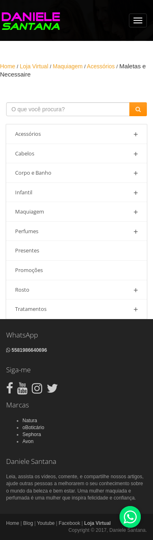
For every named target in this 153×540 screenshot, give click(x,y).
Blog (28, 523)
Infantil (76, 192)
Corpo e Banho (76, 172)
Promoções (29, 270)
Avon (27, 441)
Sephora (31, 434)
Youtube (46, 523)
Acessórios (76, 134)
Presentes (27, 250)
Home (12, 523)
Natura (29, 420)
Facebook (69, 523)
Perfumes (76, 231)
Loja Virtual (97, 523)
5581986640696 (26, 350)
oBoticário (33, 427)
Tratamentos (76, 309)
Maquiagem (76, 211)
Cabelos (76, 153)
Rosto (76, 289)
